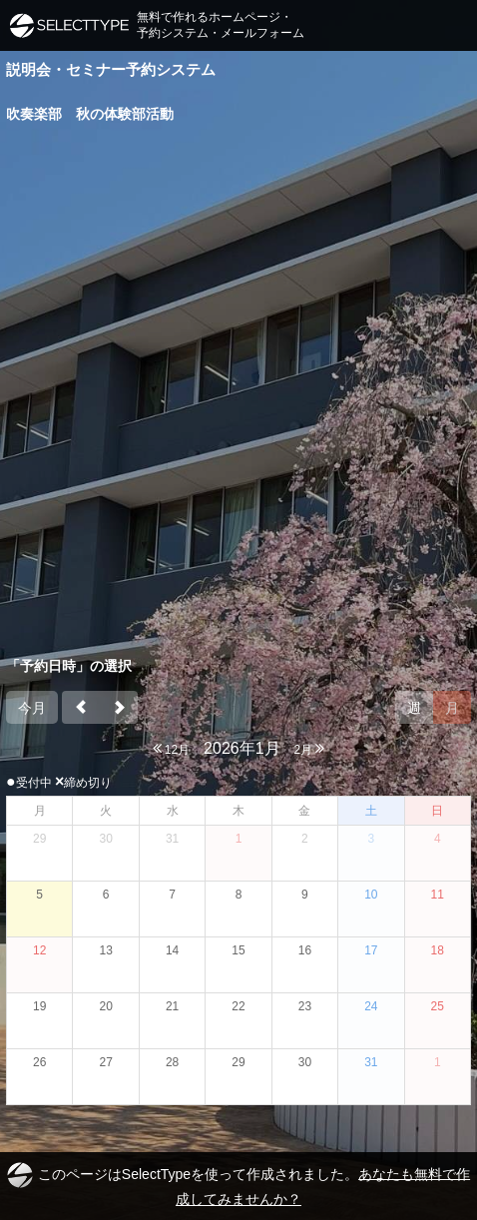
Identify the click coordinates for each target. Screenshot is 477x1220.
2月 (308, 748)
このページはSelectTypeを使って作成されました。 (238, 1184)
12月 (172, 748)
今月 (32, 708)
